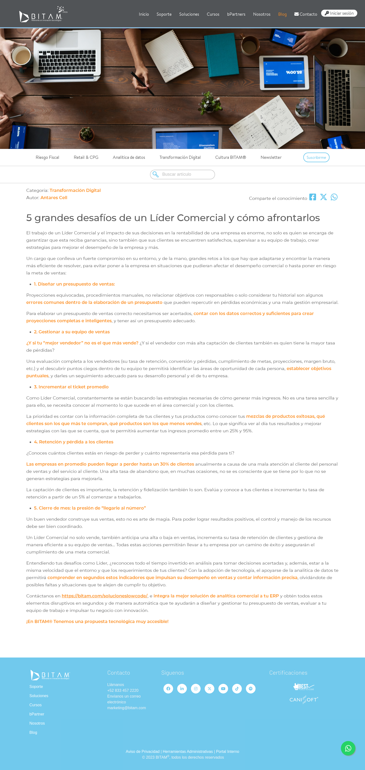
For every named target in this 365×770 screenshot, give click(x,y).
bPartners (236, 14)
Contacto (305, 14)
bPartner (36, 714)
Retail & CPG (86, 157)
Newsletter (271, 157)
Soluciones (189, 14)
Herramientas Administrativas (188, 751)
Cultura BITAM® (230, 157)
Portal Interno (227, 751)
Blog (282, 14)
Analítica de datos (129, 157)
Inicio (144, 14)
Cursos (213, 14)
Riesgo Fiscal (47, 157)
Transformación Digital (180, 157)
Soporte (164, 14)
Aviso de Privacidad (143, 751)
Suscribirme (316, 157)
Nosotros (261, 14)
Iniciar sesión (339, 13)
